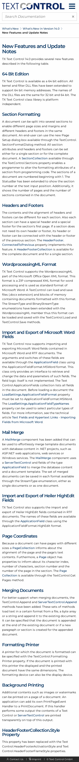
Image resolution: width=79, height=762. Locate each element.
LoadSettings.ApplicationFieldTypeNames (38, 403)
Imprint (36, 759)
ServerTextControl (18, 462)
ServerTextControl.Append (57, 602)
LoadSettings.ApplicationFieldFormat (29, 394)
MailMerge (12, 439)
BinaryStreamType (45, 303)
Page (42, 557)
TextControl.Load (58, 317)
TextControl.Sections (23, 163)
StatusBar (9, 181)
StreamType (16, 303)
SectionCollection (35, 158)
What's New (10, 28)
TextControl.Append (16, 602)
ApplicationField (46, 362)
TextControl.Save (14, 322)
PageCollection (23, 548)
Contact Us (16, 759)
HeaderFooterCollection (34, 249)
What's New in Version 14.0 (41, 28)
